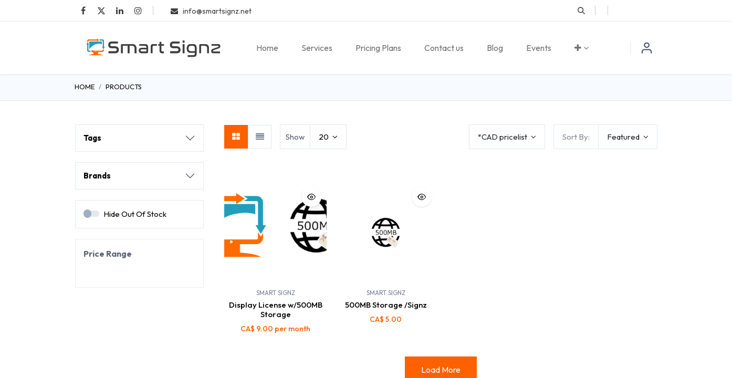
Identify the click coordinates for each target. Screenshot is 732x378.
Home (85, 86)
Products (124, 86)
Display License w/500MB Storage (275, 309)
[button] (581, 10)
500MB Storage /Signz (386, 305)
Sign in (646, 47)
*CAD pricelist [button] (503, 137)
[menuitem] (267, 48)
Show (295, 137)
